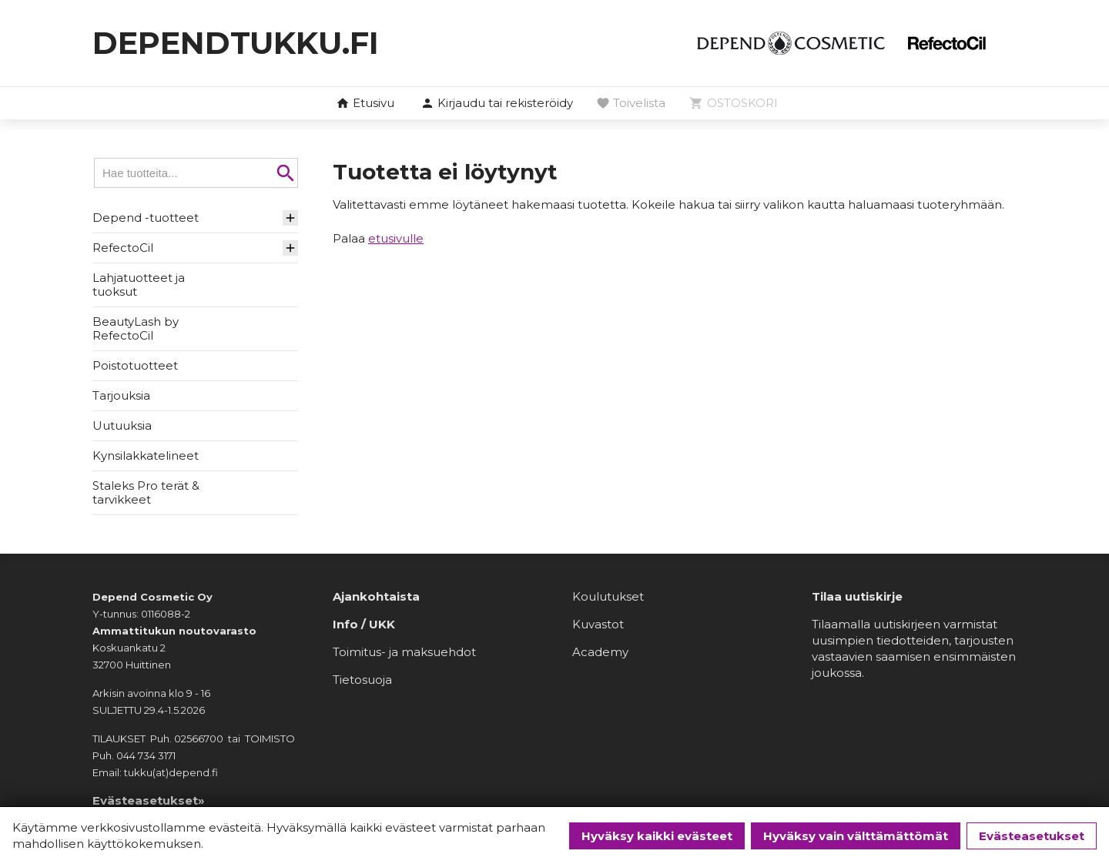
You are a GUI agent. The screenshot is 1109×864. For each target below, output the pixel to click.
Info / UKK (364, 624)
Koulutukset (608, 596)
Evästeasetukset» (148, 800)
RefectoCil (122, 247)
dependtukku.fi (235, 43)
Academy (600, 652)
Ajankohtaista (376, 596)
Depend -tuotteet (145, 217)
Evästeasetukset (1031, 836)
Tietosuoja (362, 679)
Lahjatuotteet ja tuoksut (138, 284)
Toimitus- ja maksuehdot (404, 652)
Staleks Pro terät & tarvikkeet (145, 492)
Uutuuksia (122, 425)
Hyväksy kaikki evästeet (656, 836)
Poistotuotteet (135, 365)
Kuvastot (598, 624)
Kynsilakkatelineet (145, 455)
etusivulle (396, 238)
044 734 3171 (146, 755)
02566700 (198, 738)
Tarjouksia (121, 395)
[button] (497, 104)
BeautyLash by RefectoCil (135, 328)
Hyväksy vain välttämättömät (855, 836)
